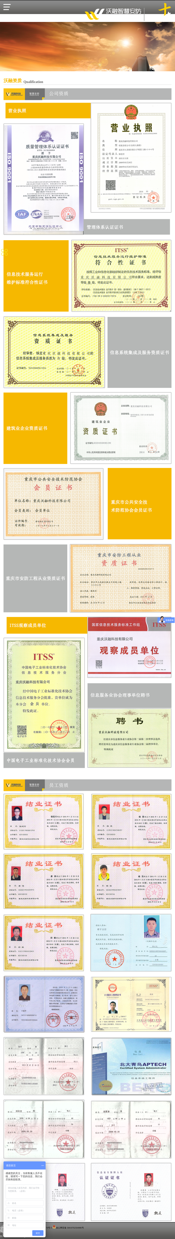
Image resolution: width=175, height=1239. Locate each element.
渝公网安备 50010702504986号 (70, 1228)
